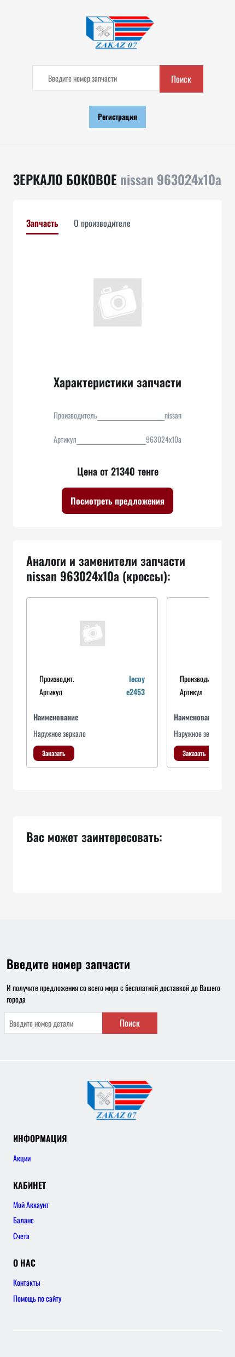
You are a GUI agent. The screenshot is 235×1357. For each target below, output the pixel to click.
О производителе (102, 223)
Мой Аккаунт (31, 1204)
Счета (21, 1235)
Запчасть (42, 223)
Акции (22, 1158)
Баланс (23, 1220)
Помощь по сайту (37, 1298)
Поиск (181, 78)
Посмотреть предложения (117, 500)
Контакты (26, 1282)
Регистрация (117, 116)
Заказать (54, 753)
